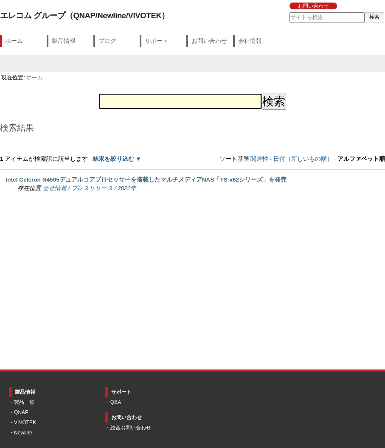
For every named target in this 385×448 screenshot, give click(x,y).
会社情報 (250, 40)
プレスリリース (92, 188)
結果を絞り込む (113, 159)
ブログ (107, 40)
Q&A (115, 402)
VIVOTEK (25, 423)
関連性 (259, 159)
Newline (23, 433)
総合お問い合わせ (130, 428)
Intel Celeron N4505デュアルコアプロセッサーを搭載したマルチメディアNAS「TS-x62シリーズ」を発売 (146, 179)
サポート (157, 40)
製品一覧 (24, 402)
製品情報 (64, 40)
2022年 (127, 188)
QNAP (21, 412)
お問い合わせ (313, 5)
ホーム (14, 40)
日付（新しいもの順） (303, 159)
